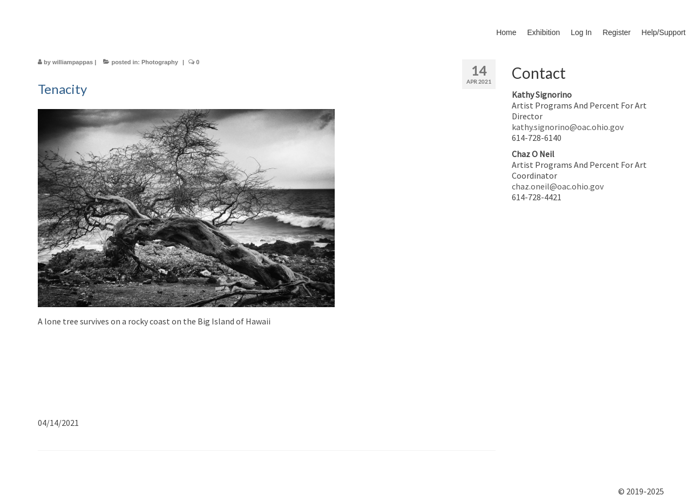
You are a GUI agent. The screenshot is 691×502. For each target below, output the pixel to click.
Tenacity (62, 89)
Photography (159, 62)
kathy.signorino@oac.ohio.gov (568, 126)
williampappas (72, 62)
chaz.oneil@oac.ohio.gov (558, 186)
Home (506, 32)
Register (616, 32)
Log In (581, 32)
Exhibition (543, 32)
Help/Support (663, 32)
